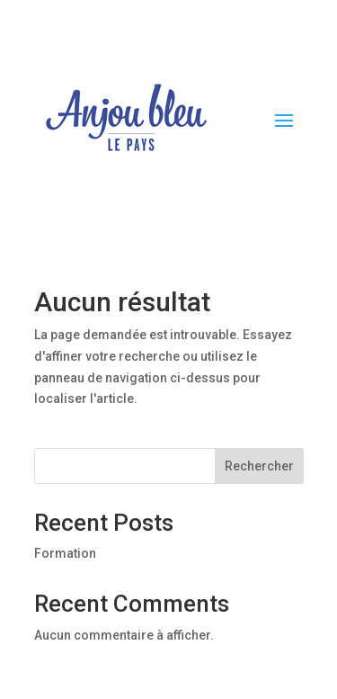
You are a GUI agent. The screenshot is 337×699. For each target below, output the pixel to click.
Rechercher (259, 466)
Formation (65, 553)
